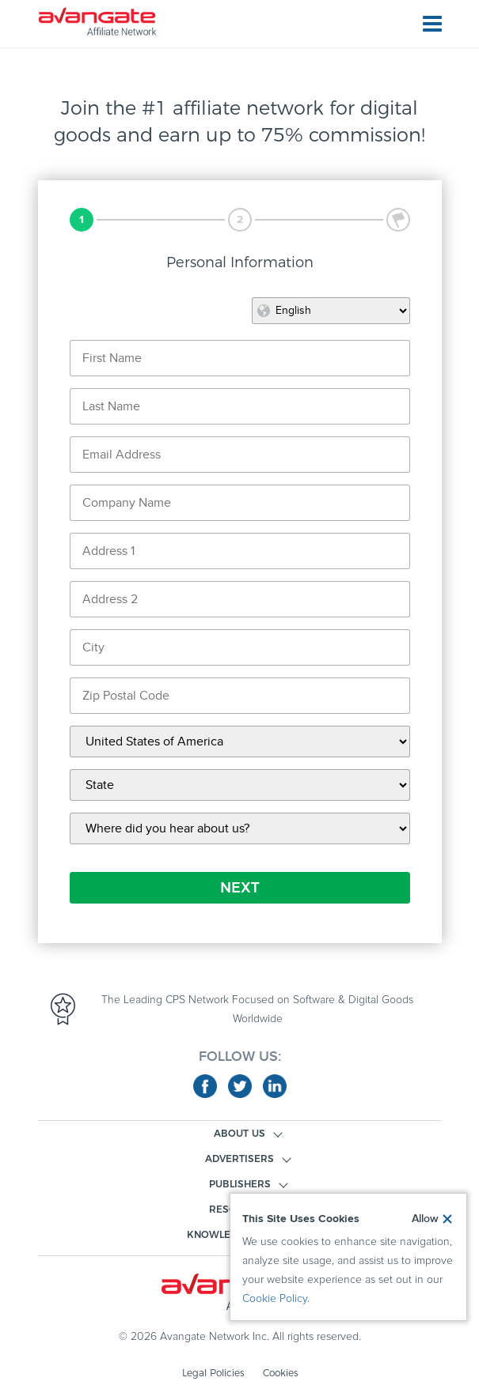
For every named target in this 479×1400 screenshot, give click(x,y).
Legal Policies (213, 1373)
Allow (425, 1219)
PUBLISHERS (240, 1184)
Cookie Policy (274, 1298)
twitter (240, 1086)
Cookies (280, 1373)
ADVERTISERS (239, 1158)
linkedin (275, 1086)
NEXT (240, 887)
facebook (205, 1086)
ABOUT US (239, 1133)
